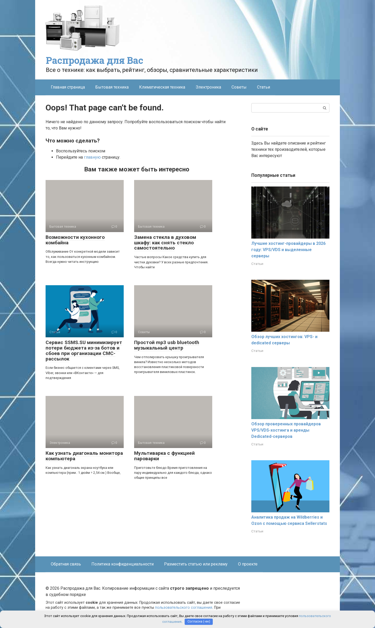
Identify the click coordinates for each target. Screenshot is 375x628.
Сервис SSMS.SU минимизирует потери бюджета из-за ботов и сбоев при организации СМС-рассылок (84, 350)
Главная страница (68, 87)
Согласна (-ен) (199, 622)
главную (92, 157)
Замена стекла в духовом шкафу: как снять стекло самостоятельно (165, 242)
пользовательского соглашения (183, 607)
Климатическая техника (162, 87)
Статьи (263, 87)
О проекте (248, 564)
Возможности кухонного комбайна (75, 240)
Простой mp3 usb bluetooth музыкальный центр (166, 345)
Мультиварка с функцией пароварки (164, 456)
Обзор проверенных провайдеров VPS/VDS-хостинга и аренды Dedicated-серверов (286, 430)
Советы (239, 87)
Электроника (208, 87)
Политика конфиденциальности (122, 564)
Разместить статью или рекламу (196, 564)
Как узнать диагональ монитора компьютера (84, 456)
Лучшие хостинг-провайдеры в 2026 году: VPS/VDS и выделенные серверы (288, 249)
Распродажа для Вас (94, 60)
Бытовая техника (112, 87)
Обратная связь (66, 564)
